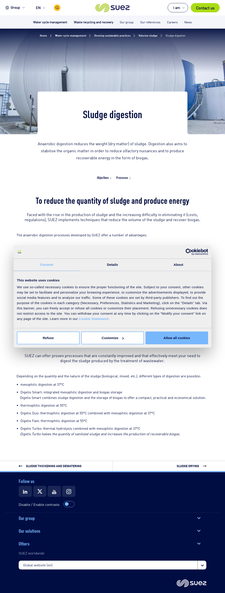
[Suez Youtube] (54, 491)
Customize (113, 338)
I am (176, 7)
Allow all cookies (176, 338)
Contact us (205, 8)
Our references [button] (150, 22)
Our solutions (29, 530)
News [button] (188, 22)
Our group (27, 517)
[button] (112, 7)
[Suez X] (39, 491)
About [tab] (178, 264)
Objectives (103, 177)
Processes (122, 177)
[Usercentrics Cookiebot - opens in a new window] (189, 251)
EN (38, 7)
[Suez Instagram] (68, 491)
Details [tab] (112, 264)
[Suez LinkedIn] (25, 491)
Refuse (48, 338)
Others (24, 543)
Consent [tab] (46, 264)
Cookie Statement (94, 319)
